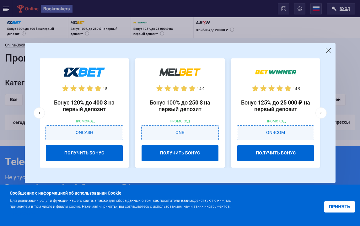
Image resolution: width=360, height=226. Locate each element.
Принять (339, 206)
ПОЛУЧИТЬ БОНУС (84, 152)
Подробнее (22, 214)
